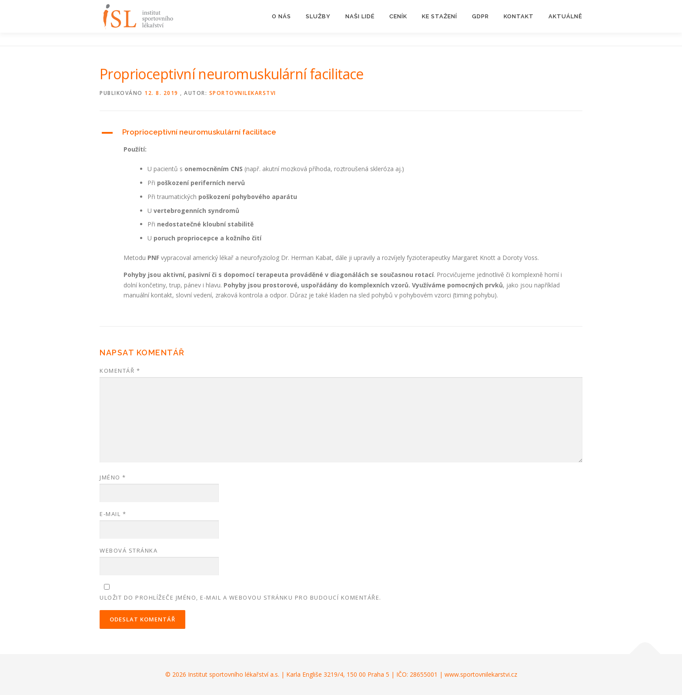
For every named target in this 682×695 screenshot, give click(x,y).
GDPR (480, 16)
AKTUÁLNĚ (565, 16)
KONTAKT (519, 16)
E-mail (113, 514)
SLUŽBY (318, 16)
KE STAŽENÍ (439, 16)
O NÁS (281, 16)
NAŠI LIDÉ (359, 16)
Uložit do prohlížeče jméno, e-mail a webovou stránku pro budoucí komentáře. (240, 597)
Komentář (120, 370)
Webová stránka (128, 550)
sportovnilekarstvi (242, 93)
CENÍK (398, 16)
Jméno (113, 477)
